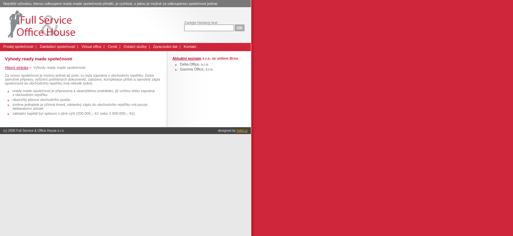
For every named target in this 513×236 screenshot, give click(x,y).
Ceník (112, 47)
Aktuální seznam (186, 58)
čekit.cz (242, 130)
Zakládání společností (57, 47)
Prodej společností (18, 47)
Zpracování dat (165, 47)
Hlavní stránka (16, 67)
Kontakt (190, 47)
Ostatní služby (135, 47)
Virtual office (91, 47)
